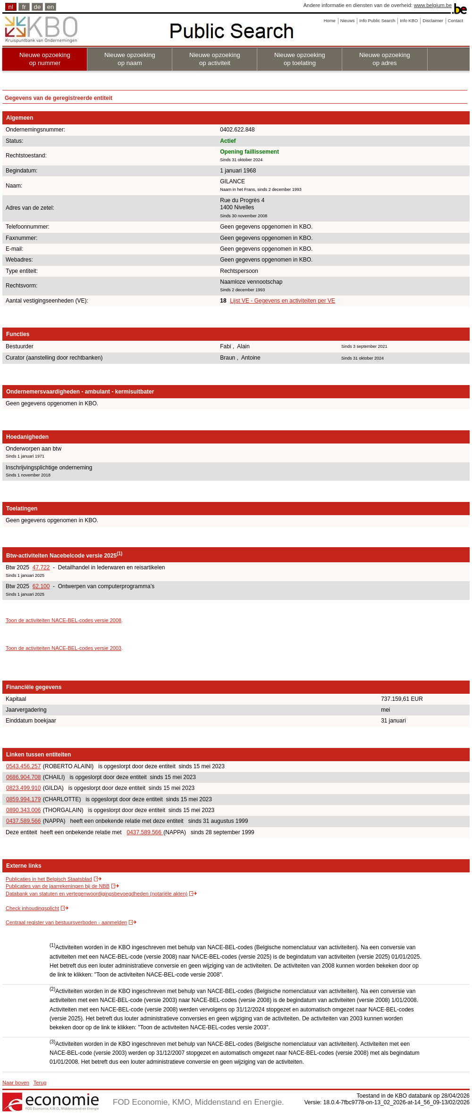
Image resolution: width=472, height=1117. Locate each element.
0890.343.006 (23, 810)
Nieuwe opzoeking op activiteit (214, 58)
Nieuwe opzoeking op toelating (299, 58)
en (50, 6)
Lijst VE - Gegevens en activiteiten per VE (282, 300)
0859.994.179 (23, 799)
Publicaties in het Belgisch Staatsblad (49, 879)
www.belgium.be (433, 5)
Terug (40, 1082)
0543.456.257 (23, 766)
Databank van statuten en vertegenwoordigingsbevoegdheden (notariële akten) (96, 893)
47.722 (41, 567)
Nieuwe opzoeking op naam (129, 58)
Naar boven (15, 1082)
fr (24, 6)
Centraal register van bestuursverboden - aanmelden (66, 922)
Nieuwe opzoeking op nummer (44, 58)
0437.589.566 (23, 821)
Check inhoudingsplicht (32, 908)
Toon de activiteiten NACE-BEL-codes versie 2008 (63, 620)
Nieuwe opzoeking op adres (384, 58)
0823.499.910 (23, 788)
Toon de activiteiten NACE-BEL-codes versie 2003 (63, 648)
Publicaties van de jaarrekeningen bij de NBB (58, 886)
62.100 (41, 586)
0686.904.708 (23, 777)
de (37, 6)
